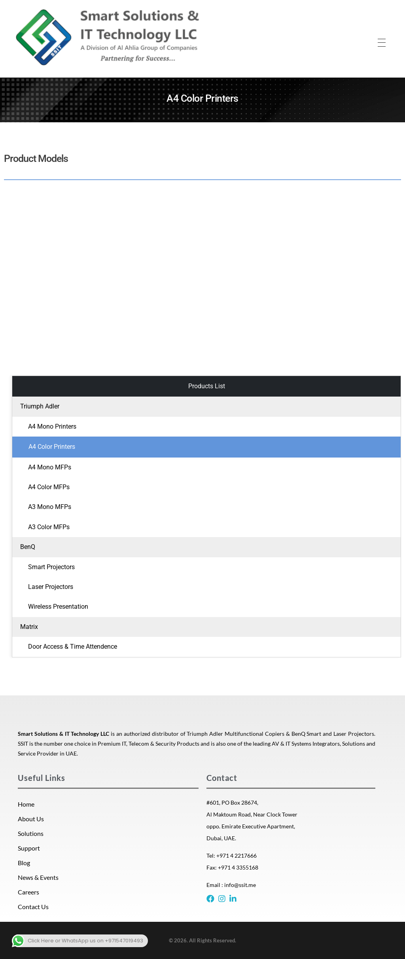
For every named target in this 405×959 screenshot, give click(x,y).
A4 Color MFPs (49, 487)
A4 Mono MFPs (49, 467)
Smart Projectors (51, 567)
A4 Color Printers (51, 446)
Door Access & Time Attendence (72, 646)
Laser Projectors (50, 587)
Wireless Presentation (58, 606)
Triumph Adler (39, 406)
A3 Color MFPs (49, 527)
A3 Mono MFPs (49, 507)
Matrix (29, 626)
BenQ (27, 547)
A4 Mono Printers (52, 426)
